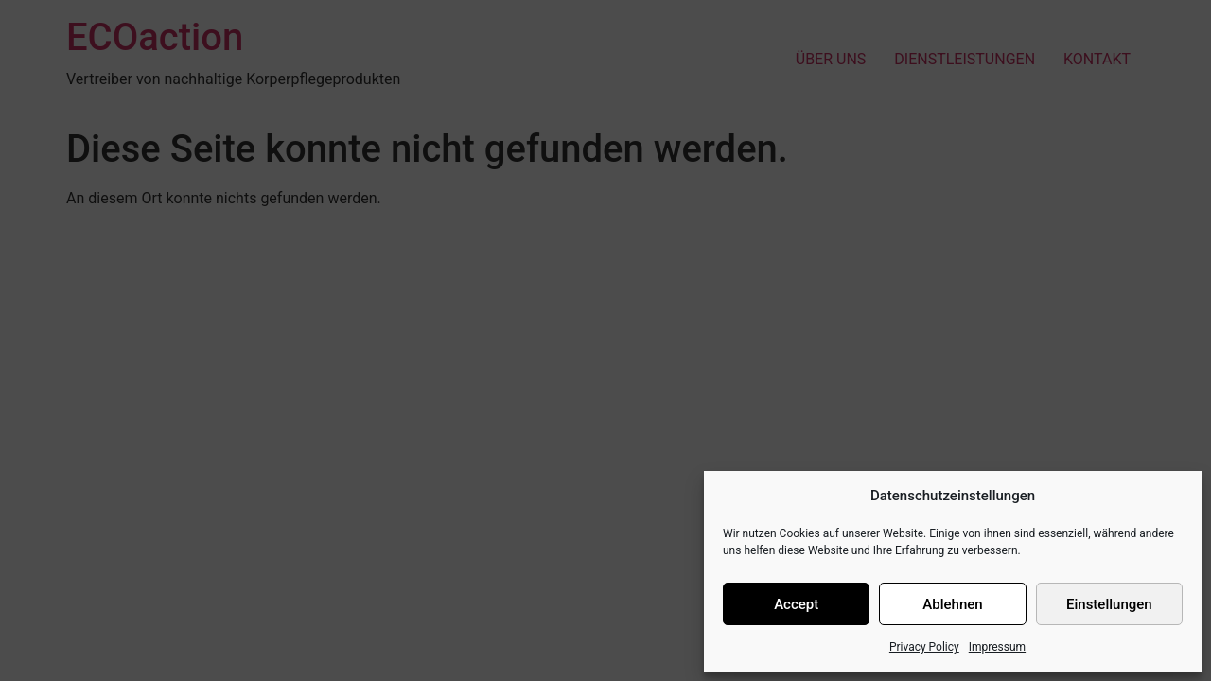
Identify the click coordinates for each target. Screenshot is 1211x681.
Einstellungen (1109, 604)
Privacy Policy (924, 647)
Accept (796, 604)
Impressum (997, 647)
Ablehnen (952, 604)
